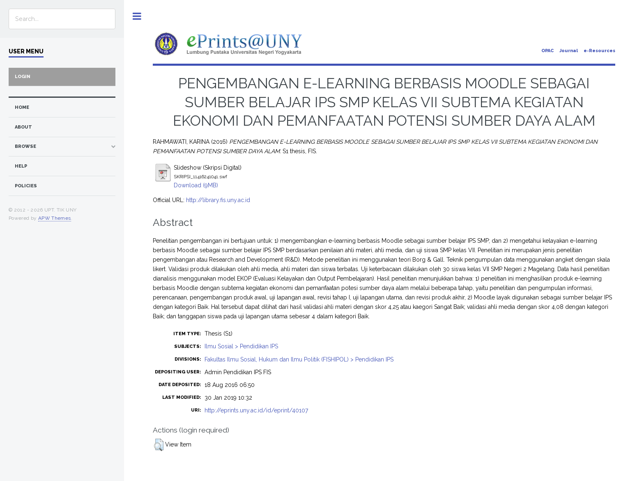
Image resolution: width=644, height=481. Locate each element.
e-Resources (599, 50)
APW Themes (54, 218)
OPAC (547, 50)
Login (22, 76)
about (23, 127)
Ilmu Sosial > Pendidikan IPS (241, 346)
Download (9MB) (196, 185)
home (22, 107)
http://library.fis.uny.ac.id (218, 200)
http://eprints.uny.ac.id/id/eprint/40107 (256, 410)
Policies (26, 186)
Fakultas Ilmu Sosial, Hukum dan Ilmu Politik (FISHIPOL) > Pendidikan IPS (299, 359)
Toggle (137, 16)
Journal (568, 50)
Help (21, 166)
